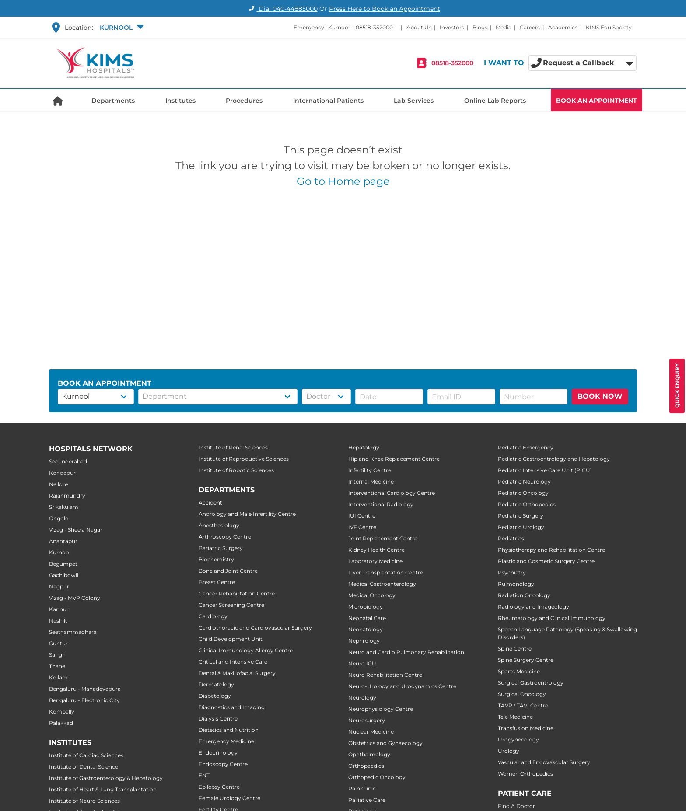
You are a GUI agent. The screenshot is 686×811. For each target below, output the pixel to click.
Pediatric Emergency (525, 447)
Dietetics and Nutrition (229, 730)
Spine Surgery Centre (525, 660)
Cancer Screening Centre (231, 605)
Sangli (57, 654)
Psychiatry (512, 572)
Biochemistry (216, 559)
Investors (452, 27)
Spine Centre (515, 648)
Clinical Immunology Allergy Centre (246, 650)
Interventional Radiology (380, 504)
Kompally (61, 711)
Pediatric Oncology (523, 493)
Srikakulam (63, 507)
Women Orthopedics (525, 773)
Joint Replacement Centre (382, 538)
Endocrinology (218, 752)
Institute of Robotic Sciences (236, 470)
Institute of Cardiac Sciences (86, 755)
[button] (120, 28)
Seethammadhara (73, 632)
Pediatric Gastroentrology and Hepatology (554, 459)
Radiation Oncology (524, 595)
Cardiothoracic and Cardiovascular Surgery (255, 627)
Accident (210, 502)
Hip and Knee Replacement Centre (394, 459)
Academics (563, 27)
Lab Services (414, 100)
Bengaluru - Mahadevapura (85, 689)
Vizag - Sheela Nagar (75, 529)
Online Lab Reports (495, 100)
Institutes (180, 100)
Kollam (58, 677)
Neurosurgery (366, 720)
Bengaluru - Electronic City (84, 700)
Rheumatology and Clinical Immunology (552, 618)
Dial (282, 9)
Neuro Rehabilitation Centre (385, 675)
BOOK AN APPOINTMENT (596, 100)
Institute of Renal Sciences (233, 447)
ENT (204, 775)
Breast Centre (217, 582)
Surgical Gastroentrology (531, 682)
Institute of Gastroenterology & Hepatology (106, 778)
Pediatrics (511, 538)
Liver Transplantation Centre (385, 572)
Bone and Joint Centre (228, 570)
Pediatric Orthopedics (527, 504)
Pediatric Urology (521, 527)
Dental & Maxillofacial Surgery (237, 673)
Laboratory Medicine (375, 561)
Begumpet (63, 563)
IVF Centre (362, 527)
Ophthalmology (369, 754)
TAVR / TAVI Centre (523, 705)
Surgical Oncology (522, 694)
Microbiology (365, 606)
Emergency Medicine (226, 741)
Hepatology (363, 447)
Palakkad (61, 723)
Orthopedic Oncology (377, 777)
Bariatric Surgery (221, 548)
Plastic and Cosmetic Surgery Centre (546, 561)
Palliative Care (366, 800)
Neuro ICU (362, 663)
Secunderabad (68, 461)
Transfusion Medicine (525, 728)
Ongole (58, 518)
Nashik (58, 620)
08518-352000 (374, 27)
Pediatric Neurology (524, 481)
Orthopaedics (366, 765)
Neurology (362, 697)
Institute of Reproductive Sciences (244, 459)
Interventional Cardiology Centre (391, 493)
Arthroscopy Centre (225, 536)
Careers (530, 27)
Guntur (58, 643)
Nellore (58, 484)
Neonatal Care (367, 618)
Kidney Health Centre (376, 549)
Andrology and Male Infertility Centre (247, 514)
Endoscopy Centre (223, 764)
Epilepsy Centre (219, 786)
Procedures (244, 100)
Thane (57, 666)
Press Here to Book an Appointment (384, 9)
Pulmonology (516, 584)
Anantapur (63, 541)
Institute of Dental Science (83, 766)
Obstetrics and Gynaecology (385, 743)
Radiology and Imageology (533, 606)
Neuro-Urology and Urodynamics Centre (402, 686)
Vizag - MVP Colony (74, 598)
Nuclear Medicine (371, 731)
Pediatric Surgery (520, 515)
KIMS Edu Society (609, 27)
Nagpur (59, 586)
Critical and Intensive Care (233, 661)
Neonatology (365, 629)
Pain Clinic (362, 788)
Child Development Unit (230, 639)
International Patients (328, 100)
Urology (508, 751)
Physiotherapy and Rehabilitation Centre (551, 549)
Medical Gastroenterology (382, 584)
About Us (418, 27)
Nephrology (364, 640)
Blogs (479, 27)
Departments (113, 100)
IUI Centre (361, 515)
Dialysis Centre (218, 718)
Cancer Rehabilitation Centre (237, 593)
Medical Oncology (372, 595)
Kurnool (59, 552)
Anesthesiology (219, 525)
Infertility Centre (369, 470)
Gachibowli (63, 575)
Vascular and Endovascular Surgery (544, 762)
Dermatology (216, 684)
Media (503, 27)
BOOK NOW (600, 396)
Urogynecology (518, 739)
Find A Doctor (516, 806)
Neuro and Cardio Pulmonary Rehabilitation (406, 652)
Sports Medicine (519, 671)
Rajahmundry (67, 495)
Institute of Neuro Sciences (84, 800)
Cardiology (213, 616)
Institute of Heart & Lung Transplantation (103, 789)
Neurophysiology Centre (380, 709)
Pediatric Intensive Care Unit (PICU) (545, 470)
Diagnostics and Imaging (232, 707)
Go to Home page (343, 181)
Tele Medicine (515, 717)
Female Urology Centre (229, 798)
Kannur (59, 609)
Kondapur (62, 473)
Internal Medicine (371, 481)
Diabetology (215, 696)
